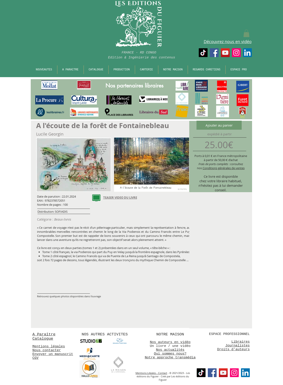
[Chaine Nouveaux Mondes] (225, 52)
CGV (36, 358)
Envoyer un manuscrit (53, 354)
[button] (246, 33)
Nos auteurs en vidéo (170, 342)
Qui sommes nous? (170, 354)
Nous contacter (47, 350)
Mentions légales (49, 346)
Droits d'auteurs (233, 349)
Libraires (240, 342)
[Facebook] (214, 52)
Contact (162, 373)
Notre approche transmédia (170, 358)
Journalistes (237, 346)
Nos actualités (170, 350)
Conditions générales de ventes (224, 168)
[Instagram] (236, 52)
